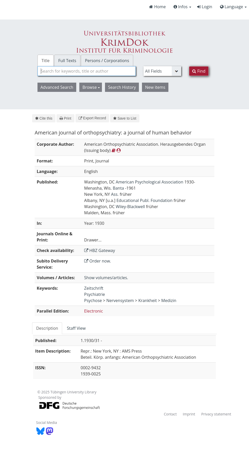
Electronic (93, 311)
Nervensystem (120, 300)
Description (47, 328)
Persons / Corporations (107, 60)
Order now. (97, 261)
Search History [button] (122, 87)
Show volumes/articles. (106, 277)
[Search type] (162, 71)
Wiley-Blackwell (130, 206)
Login (204, 6)
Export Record (92, 118)
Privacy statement (216, 414)
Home (157, 6)
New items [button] (155, 87)
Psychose (93, 300)
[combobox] (86, 71)
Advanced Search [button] (57, 87)
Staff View (76, 328)
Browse (91, 87)
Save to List (124, 118)
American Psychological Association (149, 182)
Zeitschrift (93, 288)
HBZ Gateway (99, 250)
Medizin (168, 300)
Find (198, 71)
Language (233, 6)
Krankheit (147, 300)
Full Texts (67, 60)
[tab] (47, 328)
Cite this (43, 118)
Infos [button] (182, 6)
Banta (118, 188)
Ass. (115, 194)
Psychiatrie (94, 294)
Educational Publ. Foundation (145, 200)
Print (65, 118)
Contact (170, 414)
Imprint (189, 414)
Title (46, 60)
